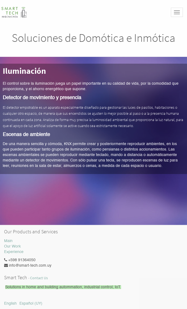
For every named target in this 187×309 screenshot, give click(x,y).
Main (8, 241)
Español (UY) (30, 303)
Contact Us (39, 278)
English (10, 303)
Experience (14, 252)
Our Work (12, 246)
